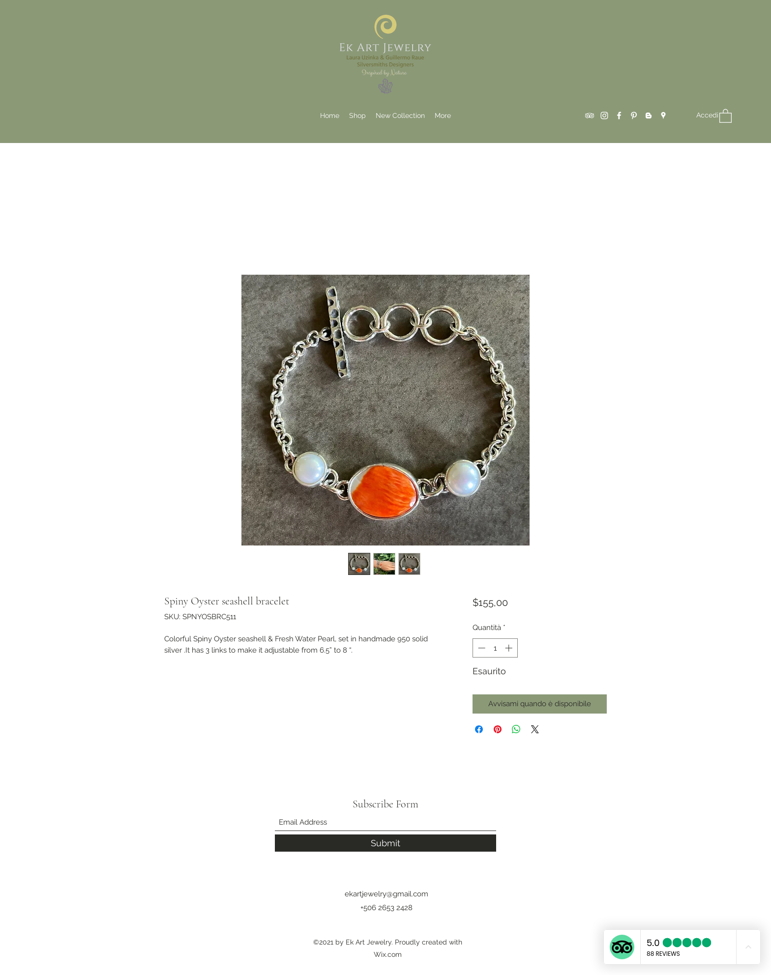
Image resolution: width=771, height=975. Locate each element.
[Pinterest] (634, 115)
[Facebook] (619, 115)
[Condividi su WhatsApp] (516, 729)
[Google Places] (663, 115)
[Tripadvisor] (589, 115)
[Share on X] (535, 729)
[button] (725, 115)
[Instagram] (604, 115)
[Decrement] (480, 648)
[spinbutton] (495, 648)
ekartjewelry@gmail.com (386, 893)
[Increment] (509, 648)
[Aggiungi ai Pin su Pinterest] (498, 729)
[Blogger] (648, 115)
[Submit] (385, 843)
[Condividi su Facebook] (479, 729)
